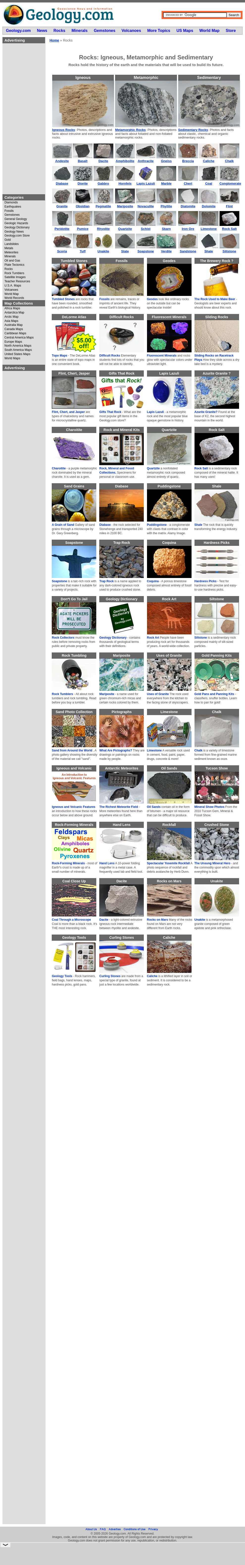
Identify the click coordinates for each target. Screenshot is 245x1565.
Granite (62, 206)
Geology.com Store (17, 235)
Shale (208, 251)
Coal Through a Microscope (71, 919)
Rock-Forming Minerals (68, 863)
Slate (125, 251)
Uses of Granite (158, 694)
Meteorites (11, 252)
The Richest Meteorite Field (118, 807)
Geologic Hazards (16, 223)
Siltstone (229, 251)
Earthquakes (12, 206)
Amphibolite (125, 161)
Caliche (208, 161)
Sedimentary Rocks (193, 130)
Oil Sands (154, 807)
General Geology (15, 219)
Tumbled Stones (63, 299)
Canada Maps (13, 329)
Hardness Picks (206, 581)
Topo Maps (59, 355)
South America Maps (18, 350)
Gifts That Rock (110, 412)
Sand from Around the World (72, 750)
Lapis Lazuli (145, 183)
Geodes (152, 299)
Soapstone (145, 251)
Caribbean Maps (15, 333)
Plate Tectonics (14, 264)
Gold (7, 239)
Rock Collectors (63, 637)
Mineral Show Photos (209, 807)
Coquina (153, 581)
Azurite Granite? (206, 412)
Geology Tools (62, 976)
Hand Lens (106, 863)
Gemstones (12, 215)
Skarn (166, 229)
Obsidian (83, 206)
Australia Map (13, 325)
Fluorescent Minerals (162, 355)
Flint (229, 206)
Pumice (82, 229)
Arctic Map (11, 316)
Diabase (62, 183)
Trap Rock (106, 581)
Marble (166, 183)
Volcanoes (11, 289)
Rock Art (153, 637)
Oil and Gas (12, 260)
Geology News (14, 231)
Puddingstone (157, 525)
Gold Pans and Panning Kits (214, 694)
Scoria (62, 251)
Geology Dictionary (16, 227)
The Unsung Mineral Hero (212, 863)
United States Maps (17, 354)
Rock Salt (229, 229)
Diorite (82, 183)
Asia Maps (11, 321)
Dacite (103, 161)
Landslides (11, 244)
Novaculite (146, 206)
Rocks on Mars (157, 919)
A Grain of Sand (63, 525)
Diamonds (11, 202)
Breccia (188, 161)
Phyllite (166, 206)
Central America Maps (19, 337)
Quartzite (125, 229)
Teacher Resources (17, 281)
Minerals (10, 256)
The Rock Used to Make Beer (215, 299)
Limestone (209, 229)
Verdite (166, 251)
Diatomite (188, 206)
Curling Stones (109, 976)
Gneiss (166, 161)
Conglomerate (230, 183)
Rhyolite (103, 229)
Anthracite (145, 161)
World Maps (12, 358)
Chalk (229, 161)
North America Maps (17, 345)
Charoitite (59, 468)
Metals (8, 248)
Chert (188, 183)
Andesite (62, 161)
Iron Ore (188, 229)
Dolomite (209, 206)
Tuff (83, 251)
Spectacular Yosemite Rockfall (168, 863)
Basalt (82, 161)
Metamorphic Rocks (130, 130)
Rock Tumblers (14, 273)
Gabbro (103, 183)
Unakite (103, 251)
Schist (145, 229)
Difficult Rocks (109, 355)
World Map (11, 294)
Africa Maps (12, 308)
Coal (208, 183)
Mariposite (125, 206)
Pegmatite (103, 206)
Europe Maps (13, 341)
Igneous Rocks (63, 130)
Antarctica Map (14, 312)
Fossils (9, 211)
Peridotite (62, 229)
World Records (14, 298)
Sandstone (188, 251)
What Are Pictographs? (115, 750)
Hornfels (125, 183)
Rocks (8, 269)
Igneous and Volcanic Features (73, 807)
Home (54, 40)
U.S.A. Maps (12, 285)
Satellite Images (14, 277)
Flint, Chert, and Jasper (68, 412)
